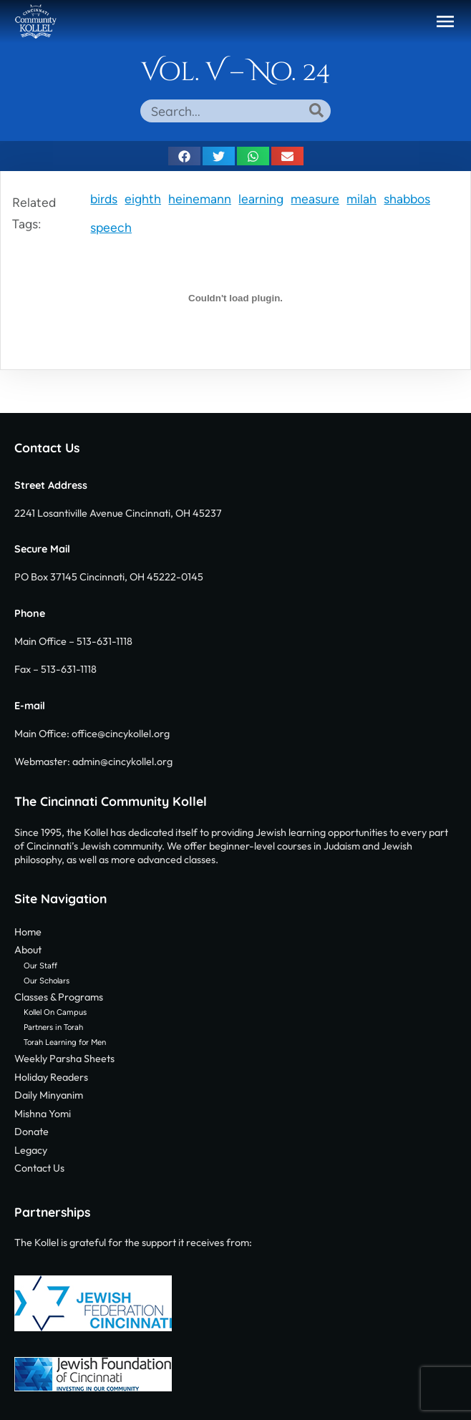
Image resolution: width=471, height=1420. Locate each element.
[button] (445, 21)
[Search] (316, 110)
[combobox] (235, 110)
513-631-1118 (104, 641)
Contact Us (46, 447)
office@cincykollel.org (121, 733)
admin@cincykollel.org (122, 761)
